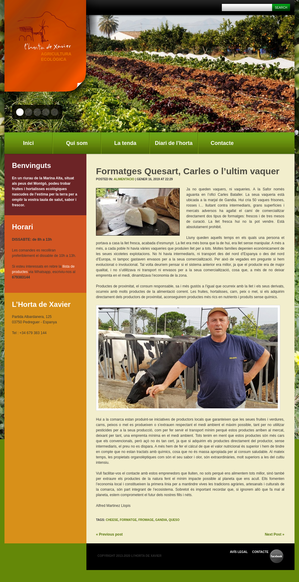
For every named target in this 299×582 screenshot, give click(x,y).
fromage (146, 520)
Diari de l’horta (174, 143)
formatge (128, 520)
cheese (112, 520)
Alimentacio (124, 179)
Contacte (222, 143)
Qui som (77, 143)
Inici (28, 143)
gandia (161, 520)
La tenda (125, 143)
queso (174, 520)
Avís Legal (239, 552)
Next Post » (274, 534)
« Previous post (109, 534)
